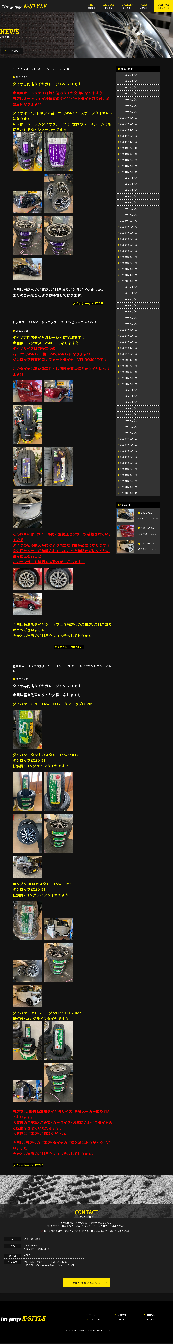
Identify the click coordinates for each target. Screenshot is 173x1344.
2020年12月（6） (128, 426)
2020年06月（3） (128, 462)
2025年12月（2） (128, 87)
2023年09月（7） (128, 226)
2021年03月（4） (128, 408)
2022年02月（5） (128, 341)
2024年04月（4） (128, 184)
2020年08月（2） (128, 450)
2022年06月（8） (128, 317)
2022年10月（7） (128, 293)
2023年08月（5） (128, 232)
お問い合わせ (163, 6)
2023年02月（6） (128, 269)
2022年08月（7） (128, 305)
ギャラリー (127, 6)
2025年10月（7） (128, 93)
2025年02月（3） (128, 123)
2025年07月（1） (128, 105)
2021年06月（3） (128, 390)
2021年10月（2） (128, 366)
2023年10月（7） (128, 220)
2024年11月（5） (128, 141)
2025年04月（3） (128, 117)
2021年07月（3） (128, 384)
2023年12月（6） (128, 208)
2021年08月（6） (128, 378)
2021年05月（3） (128, 396)
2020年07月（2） (128, 456)
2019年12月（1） (128, 493)
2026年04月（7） (128, 75)
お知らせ (144, 6)
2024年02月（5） (128, 196)
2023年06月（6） (128, 244)
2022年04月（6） (128, 329)
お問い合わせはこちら (87, 1282)
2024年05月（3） (128, 178)
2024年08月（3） (128, 160)
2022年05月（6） (128, 323)
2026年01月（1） (128, 81)
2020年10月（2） (128, 438)
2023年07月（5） (128, 238)
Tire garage (23, 6)
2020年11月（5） (128, 432)
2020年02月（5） (128, 487)
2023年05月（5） (128, 251)
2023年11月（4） (128, 214)
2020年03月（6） (128, 481)
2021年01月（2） (128, 420)
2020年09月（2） (128, 444)
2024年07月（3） (128, 166)
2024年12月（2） (128, 135)
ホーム (92, 1314)
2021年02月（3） (128, 414)
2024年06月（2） (128, 172)
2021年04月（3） (128, 402)
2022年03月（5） (128, 335)
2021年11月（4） (128, 360)
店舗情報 (91, 6)
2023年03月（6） (128, 263)
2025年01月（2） (128, 129)
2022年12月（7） (128, 281)
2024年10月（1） (128, 148)
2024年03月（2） (128, 190)
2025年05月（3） (128, 111)
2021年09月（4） (128, 372)
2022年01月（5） (128, 347)
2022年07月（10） (129, 311)
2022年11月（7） (128, 287)
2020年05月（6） (128, 469)
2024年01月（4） (128, 202)
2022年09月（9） (128, 299)
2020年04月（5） (128, 475)
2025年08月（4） (128, 99)
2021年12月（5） (128, 353)
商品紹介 (108, 6)
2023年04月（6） (128, 257)
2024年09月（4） (128, 154)
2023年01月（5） (128, 275)
